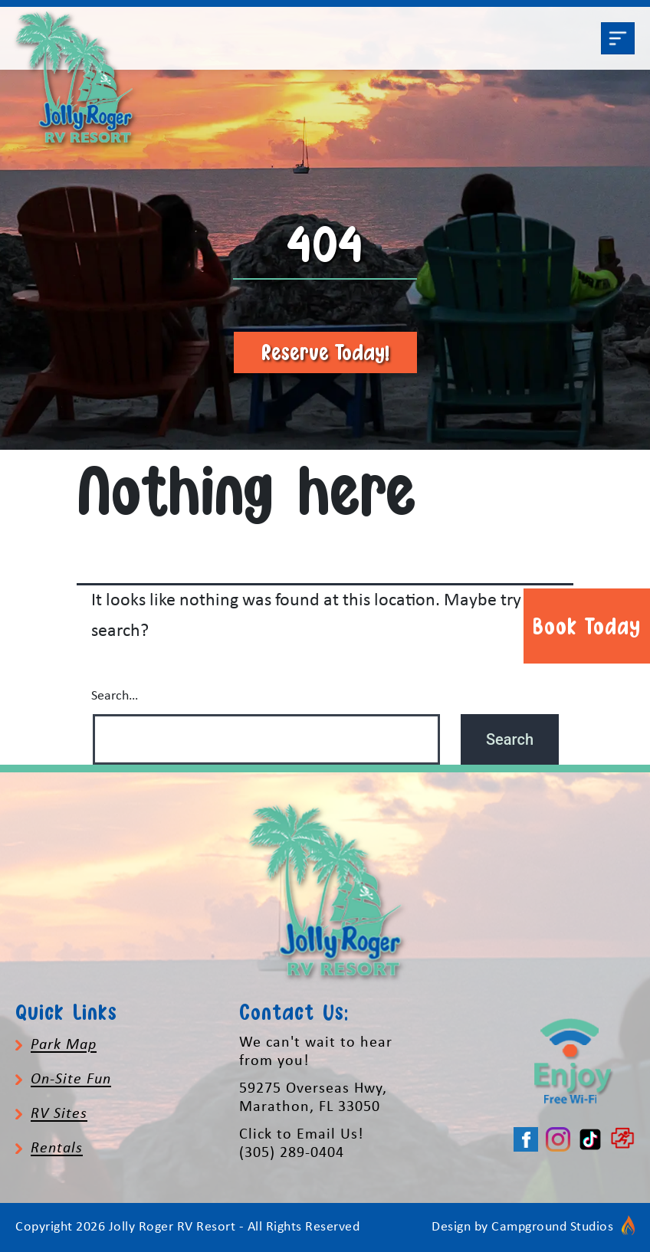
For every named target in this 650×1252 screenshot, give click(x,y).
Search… (114, 696)
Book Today (587, 626)
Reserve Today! (325, 352)
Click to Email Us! (301, 1134)
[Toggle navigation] (618, 38)
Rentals (57, 1148)
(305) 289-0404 (291, 1153)
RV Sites (59, 1114)
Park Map (64, 1045)
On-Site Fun (71, 1079)
